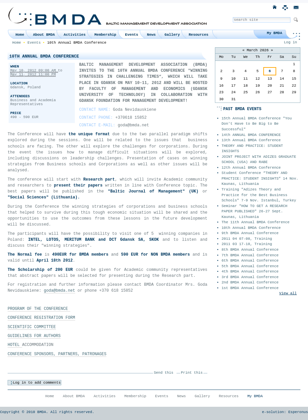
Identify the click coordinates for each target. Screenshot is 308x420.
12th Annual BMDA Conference (251, 168)
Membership (105, 35)
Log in (290, 42)
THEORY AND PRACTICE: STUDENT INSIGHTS (252, 148)
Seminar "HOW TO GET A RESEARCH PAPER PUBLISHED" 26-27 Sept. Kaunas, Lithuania (254, 211)
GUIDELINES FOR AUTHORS (34, 336)
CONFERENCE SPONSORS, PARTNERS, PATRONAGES (57, 354)
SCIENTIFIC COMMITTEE (32, 327)
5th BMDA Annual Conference (250, 266)
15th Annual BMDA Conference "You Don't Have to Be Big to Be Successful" (257, 123)
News (151, 35)
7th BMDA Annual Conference (250, 255)
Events (131, 35)
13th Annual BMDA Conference (251, 140)
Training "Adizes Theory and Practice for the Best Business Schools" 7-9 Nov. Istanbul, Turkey (259, 195)
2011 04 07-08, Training (247, 239)
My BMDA (274, 33)
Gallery (172, 35)
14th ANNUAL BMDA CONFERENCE (251, 135)
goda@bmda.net (59, 290)
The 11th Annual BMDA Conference (255, 222)
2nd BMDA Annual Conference (250, 282)
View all (288, 293)
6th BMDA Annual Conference (250, 261)
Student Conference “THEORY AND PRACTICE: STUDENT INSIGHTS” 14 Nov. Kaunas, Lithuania (260, 178)
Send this (164, 373)
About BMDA (44, 35)
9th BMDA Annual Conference (250, 233)
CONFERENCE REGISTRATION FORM (41, 317)
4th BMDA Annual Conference (250, 271)
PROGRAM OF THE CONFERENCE (39, 309)
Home (20, 35)
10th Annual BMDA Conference (251, 228)
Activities (74, 35)
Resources (198, 35)
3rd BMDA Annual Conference (250, 277)
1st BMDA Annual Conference (250, 288)
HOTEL (15, 345)
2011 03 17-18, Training (247, 244)
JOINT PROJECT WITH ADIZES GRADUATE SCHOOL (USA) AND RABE (259, 159)
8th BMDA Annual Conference (250, 250)
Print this (191, 373)
